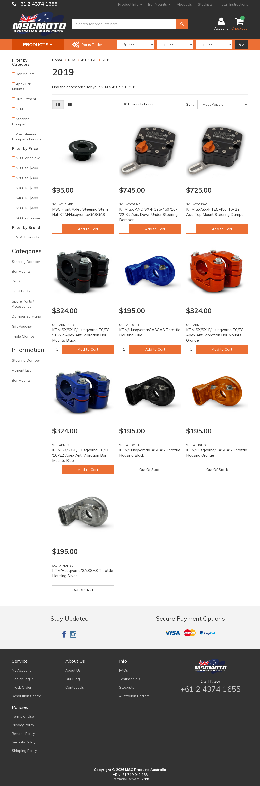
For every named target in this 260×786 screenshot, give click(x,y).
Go (241, 44)
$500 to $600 (27, 208)
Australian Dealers (134, 696)
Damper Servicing (26, 316)
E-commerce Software (125, 779)
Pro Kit (17, 281)
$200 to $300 (27, 178)
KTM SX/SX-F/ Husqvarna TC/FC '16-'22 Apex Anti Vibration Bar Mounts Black (80, 335)
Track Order (21, 687)
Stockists (205, 4)
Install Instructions (233, 4)
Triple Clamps (23, 336)
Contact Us (74, 687)
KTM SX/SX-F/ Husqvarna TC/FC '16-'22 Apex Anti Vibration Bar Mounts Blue (80, 455)
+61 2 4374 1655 (36, 4)
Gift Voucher (22, 326)
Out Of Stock (150, 469)
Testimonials (129, 679)
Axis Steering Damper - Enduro (26, 136)
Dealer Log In (23, 679)
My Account (21, 670)
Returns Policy (23, 733)
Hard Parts (21, 291)
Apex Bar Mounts (21, 86)
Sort (190, 104)
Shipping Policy (24, 750)
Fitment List (21, 370)
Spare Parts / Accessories (23, 304)
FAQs (123, 670)
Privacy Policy (23, 725)
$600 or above (28, 218)
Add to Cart (88, 229)
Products (37, 44)
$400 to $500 (27, 198)
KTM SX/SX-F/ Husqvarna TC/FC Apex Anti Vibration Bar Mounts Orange (214, 335)
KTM (19, 109)
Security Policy (23, 742)
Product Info (130, 4)
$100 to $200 (27, 168)
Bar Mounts (159, 4)
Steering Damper (21, 121)
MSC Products (27, 237)
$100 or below (28, 158)
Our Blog (72, 679)
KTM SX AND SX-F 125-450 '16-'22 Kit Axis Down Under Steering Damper (148, 214)
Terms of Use (23, 716)
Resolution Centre (26, 696)
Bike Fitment (26, 99)
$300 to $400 (27, 188)
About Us (184, 4)
